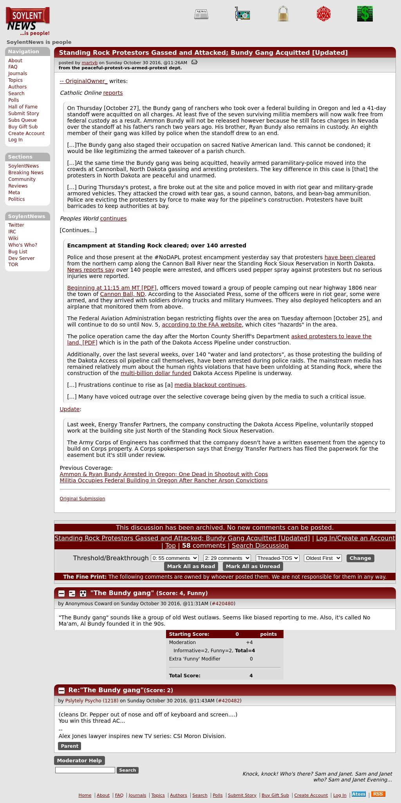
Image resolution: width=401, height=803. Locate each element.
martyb (90, 62)
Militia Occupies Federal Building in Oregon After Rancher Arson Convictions (164, 480)
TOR (13, 264)
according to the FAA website (202, 324)
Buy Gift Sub (23, 127)
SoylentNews (27, 21)
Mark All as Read (191, 566)
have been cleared (350, 257)
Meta (14, 192)
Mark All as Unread (253, 566)
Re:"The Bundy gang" (106, 690)
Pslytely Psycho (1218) (92, 701)
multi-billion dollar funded (156, 373)
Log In (15, 140)
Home (85, 795)
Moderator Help (79, 760)
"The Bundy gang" (122, 593)
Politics (16, 199)
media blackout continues (210, 385)
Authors (17, 87)
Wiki (13, 238)
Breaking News (25, 172)
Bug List (17, 251)
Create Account (26, 133)
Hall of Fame (23, 107)
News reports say (90, 270)
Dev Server (21, 258)
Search (16, 93)
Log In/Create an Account (355, 538)
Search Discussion (260, 545)
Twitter (16, 225)
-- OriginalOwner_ (84, 81)
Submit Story (23, 113)
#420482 (229, 701)
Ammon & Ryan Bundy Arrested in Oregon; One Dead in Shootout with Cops (164, 474)
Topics (15, 80)
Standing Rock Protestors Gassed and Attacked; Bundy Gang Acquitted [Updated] (203, 52)
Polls (13, 100)
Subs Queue (22, 120)
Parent (69, 746)
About (15, 60)
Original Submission (82, 499)
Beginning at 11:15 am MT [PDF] (111, 288)
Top (170, 545)
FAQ (12, 67)
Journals (17, 73)
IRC (12, 232)
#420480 (223, 603)
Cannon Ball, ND (122, 294)
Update (70, 409)
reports (113, 93)
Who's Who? (22, 245)
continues (113, 218)
